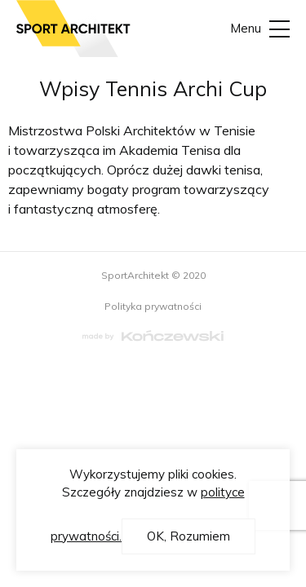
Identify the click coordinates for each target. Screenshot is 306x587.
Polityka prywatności (153, 306)
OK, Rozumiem (188, 536)
